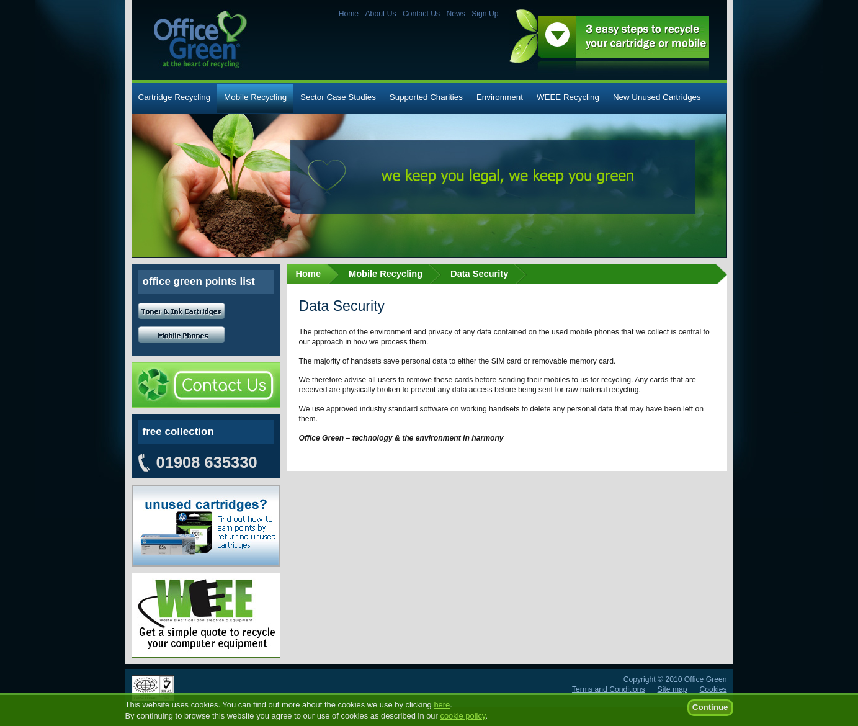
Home (349, 13)
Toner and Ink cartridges (181, 311)
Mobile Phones (181, 334)
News (455, 13)
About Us (380, 13)
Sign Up (484, 13)
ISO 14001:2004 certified (153, 688)
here (442, 710)
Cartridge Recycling (174, 97)
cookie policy (462, 721)
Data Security (479, 274)
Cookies (713, 689)
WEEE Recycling (568, 97)
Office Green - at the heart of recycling (200, 39)
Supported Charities (426, 97)
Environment (499, 97)
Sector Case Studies (338, 97)
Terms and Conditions (608, 689)
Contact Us (421, 13)
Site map (672, 689)
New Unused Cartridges (657, 97)
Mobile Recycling (255, 97)
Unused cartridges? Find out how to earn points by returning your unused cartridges (206, 526)
